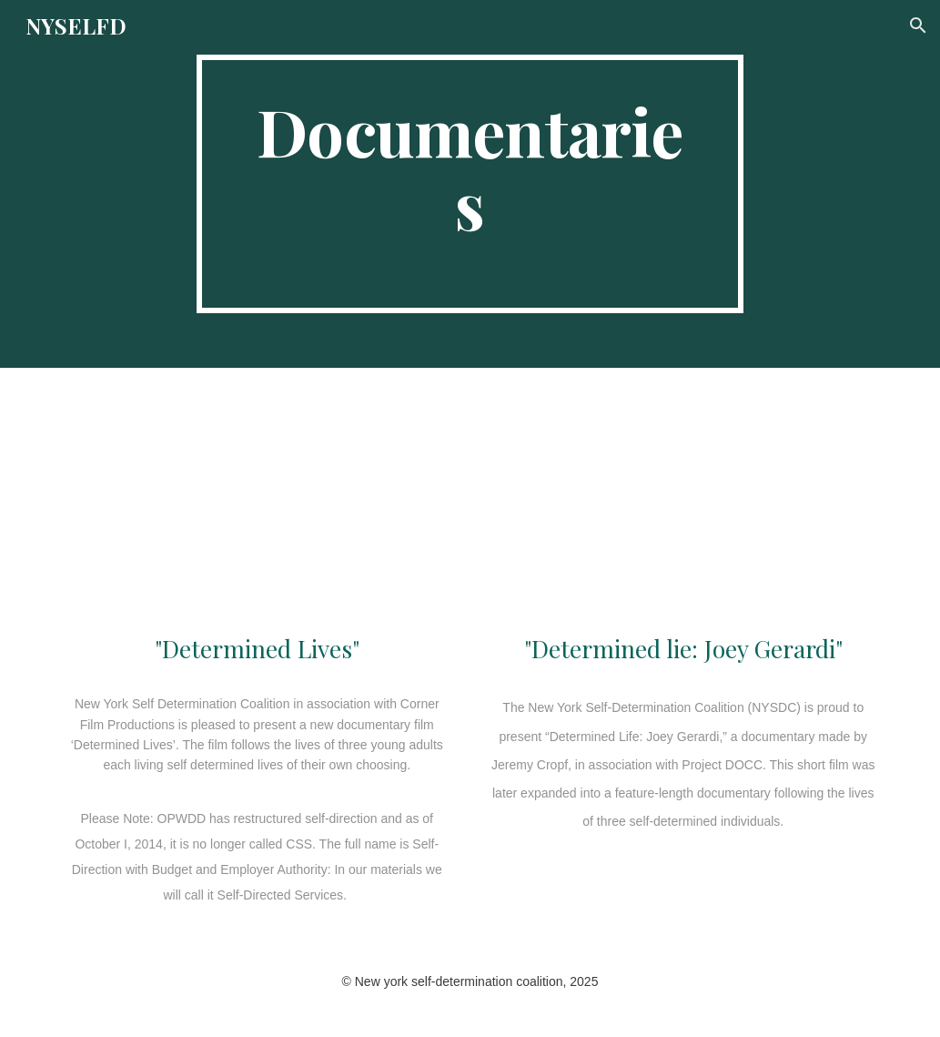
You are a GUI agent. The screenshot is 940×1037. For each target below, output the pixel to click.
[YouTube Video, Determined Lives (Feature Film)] (257, 503)
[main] (470, 184)
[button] (918, 25)
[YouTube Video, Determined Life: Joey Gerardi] (682, 503)
